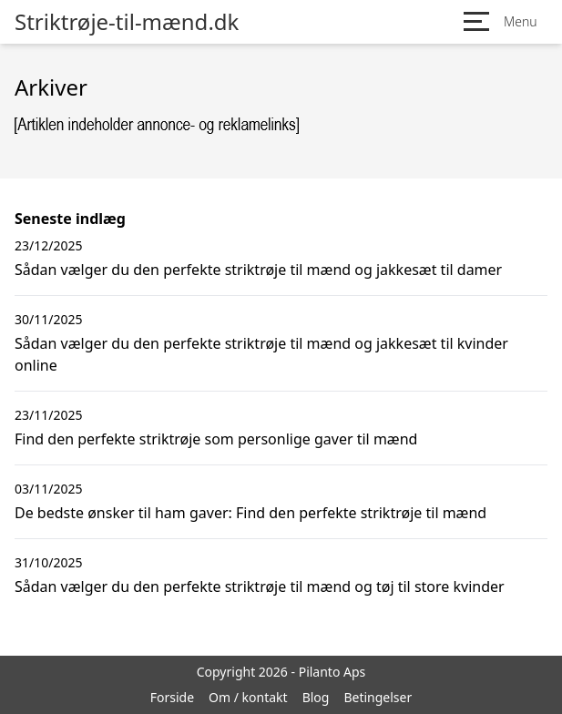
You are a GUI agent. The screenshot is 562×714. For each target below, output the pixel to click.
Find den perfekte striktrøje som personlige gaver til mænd (216, 439)
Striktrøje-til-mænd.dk (127, 21)
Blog (316, 697)
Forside (172, 697)
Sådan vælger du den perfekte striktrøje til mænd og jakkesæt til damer (258, 270)
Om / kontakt (248, 697)
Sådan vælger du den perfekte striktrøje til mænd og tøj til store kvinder (260, 586)
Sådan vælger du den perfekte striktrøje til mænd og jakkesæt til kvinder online (261, 354)
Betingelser (377, 697)
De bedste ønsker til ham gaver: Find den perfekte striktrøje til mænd (250, 513)
